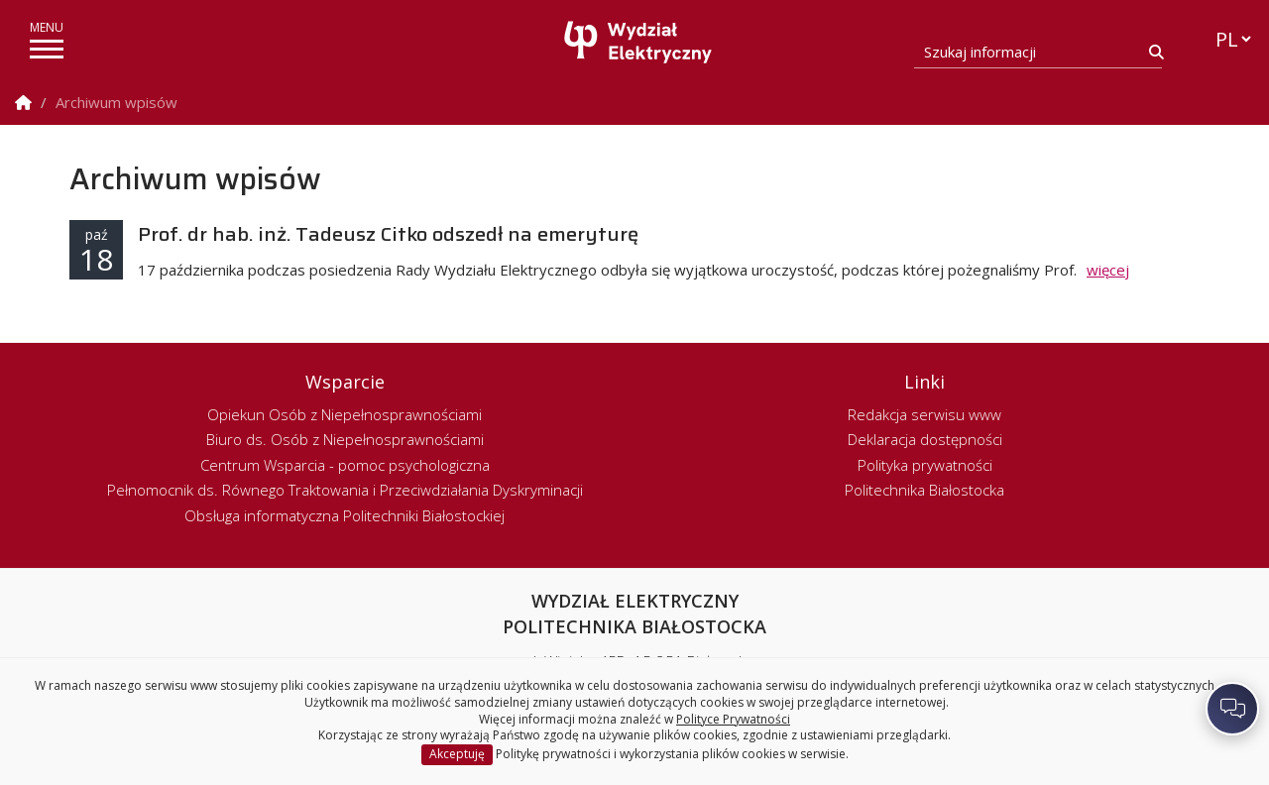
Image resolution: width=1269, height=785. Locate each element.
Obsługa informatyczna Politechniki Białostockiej (344, 515)
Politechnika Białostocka (924, 490)
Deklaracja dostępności (925, 439)
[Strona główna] (639, 42)
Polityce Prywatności (733, 719)
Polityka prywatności (925, 465)
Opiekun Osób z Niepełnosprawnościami (344, 414)
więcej (1108, 270)
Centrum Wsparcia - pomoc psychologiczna (345, 465)
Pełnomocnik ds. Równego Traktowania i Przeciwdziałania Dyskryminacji (345, 490)
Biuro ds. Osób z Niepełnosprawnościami (345, 439)
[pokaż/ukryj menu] (46, 49)
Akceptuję (457, 753)
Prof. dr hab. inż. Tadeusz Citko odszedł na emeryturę (388, 234)
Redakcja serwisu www (924, 414)
